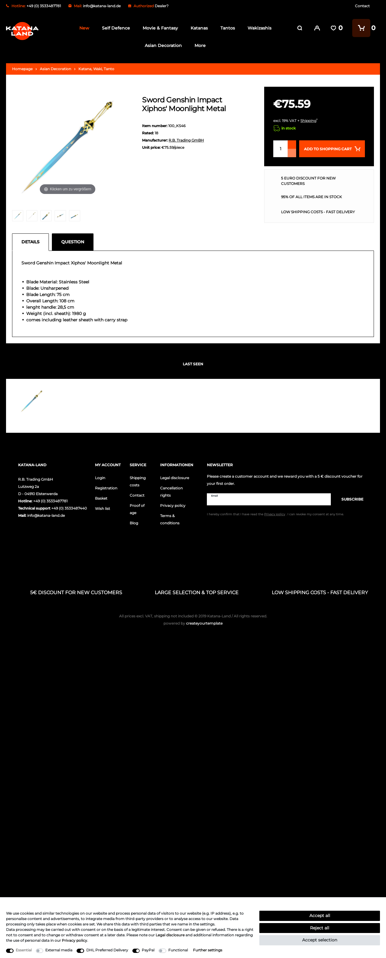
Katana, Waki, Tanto (96, 69)
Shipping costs (138, 481)
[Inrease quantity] (292, 144)
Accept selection (319, 940)
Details (30, 242)
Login (100, 478)
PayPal (148, 950)
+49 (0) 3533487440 (69, 508)
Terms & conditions (169, 519)
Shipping (308, 120)
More (198, 45)
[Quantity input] (280, 148)
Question (72, 242)
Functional (178, 950)
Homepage (22, 69)
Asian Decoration (162, 45)
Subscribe (349, 499)
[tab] (32, 242)
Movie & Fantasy (158, 28)
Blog (134, 523)
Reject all (319, 928)
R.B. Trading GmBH (186, 140)
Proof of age (137, 509)
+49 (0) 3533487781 (50, 501)
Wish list (102, 508)
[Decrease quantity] (292, 153)
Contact (362, 6)
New (83, 28)
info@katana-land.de (102, 6)
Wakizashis (258, 28)
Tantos (226, 28)
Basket (101, 498)
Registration (106, 488)
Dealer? (162, 6)
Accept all (319, 915)
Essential (24, 950)
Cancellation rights (171, 492)
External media (58, 950)
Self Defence (114, 28)
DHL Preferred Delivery (107, 950)
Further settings (207, 950)
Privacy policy (172, 505)
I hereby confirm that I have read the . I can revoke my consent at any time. (275, 514)
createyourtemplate (193, 623)
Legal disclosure (174, 478)
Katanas (197, 28)
